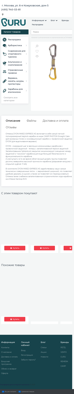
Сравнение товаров (27, 391)
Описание (13, 120)
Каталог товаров (12, 32)
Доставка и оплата (55, 120)
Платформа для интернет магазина (14, 385)
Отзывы (11, 127)
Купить (15, 248)
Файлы (31, 120)
